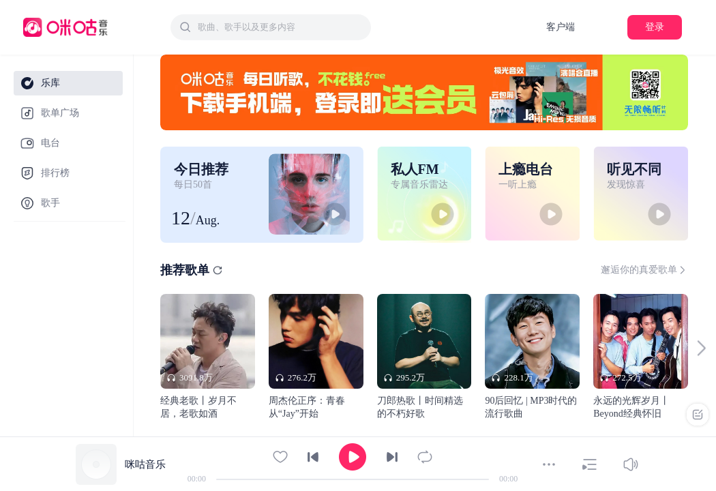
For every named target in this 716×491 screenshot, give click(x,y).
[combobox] (270, 27)
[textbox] (280, 27)
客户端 (560, 27)
